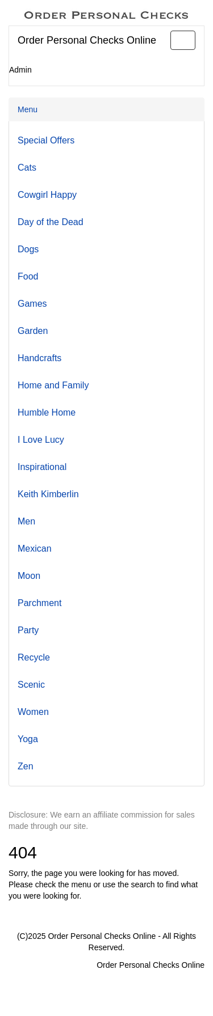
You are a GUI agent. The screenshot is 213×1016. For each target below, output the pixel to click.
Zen (26, 766)
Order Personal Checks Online (87, 40)
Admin (20, 69)
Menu (27, 109)
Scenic (31, 684)
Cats (27, 167)
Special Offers (46, 140)
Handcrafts (39, 358)
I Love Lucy (41, 439)
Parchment (39, 603)
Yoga (28, 739)
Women (33, 712)
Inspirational (42, 467)
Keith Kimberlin (48, 494)
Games (32, 303)
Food (28, 276)
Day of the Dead (50, 222)
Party (28, 630)
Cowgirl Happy (47, 195)
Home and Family (53, 385)
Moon (29, 576)
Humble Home (47, 412)
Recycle (34, 657)
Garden (33, 331)
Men (26, 521)
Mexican (35, 548)
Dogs (28, 249)
